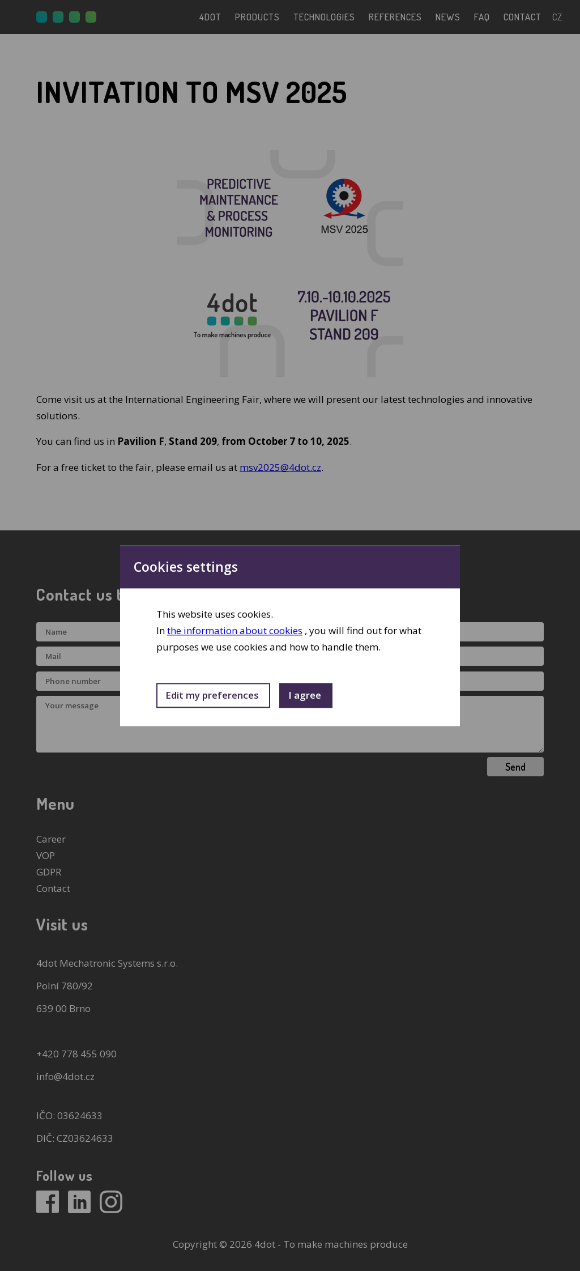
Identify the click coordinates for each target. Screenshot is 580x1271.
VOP (45, 855)
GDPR (48, 871)
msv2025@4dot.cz (280, 467)
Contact (53, 888)
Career (51, 838)
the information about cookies (234, 630)
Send (515, 766)
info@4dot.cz (65, 1076)
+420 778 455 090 (76, 1053)
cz (557, 17)
